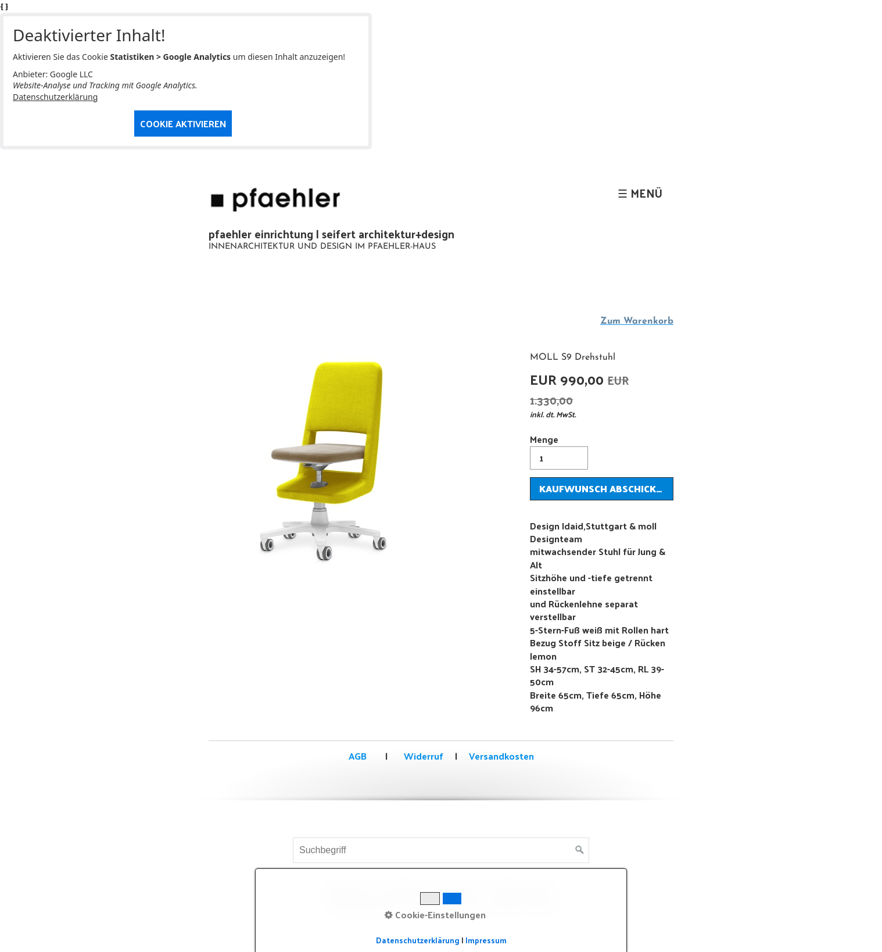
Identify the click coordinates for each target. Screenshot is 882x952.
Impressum (458, 890)
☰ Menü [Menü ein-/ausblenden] (640, 193)
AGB (358, 755)
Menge (559, 450)
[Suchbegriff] (441, 850)
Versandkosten (501, 755)
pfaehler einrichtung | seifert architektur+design (331, 234)
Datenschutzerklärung (55, 96)
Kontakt (403, 890)
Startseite (349, 890)
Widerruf (422, 755)
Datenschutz (525, 890)
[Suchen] (580, 850)
